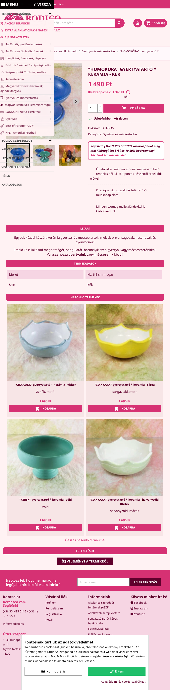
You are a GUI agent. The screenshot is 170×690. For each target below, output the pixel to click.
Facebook (138, 602)
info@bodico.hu (13, 624)
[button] (18, 155)
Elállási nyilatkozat (100, 634)
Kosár (49, 619)
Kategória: (95, 134)
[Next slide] (76, 101)
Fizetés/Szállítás (98, 629)
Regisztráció (53, 614)
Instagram (139, 608)
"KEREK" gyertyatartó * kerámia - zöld (45, 499)
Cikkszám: (94, 128)
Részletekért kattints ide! (107, 155)
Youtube (138, 614)
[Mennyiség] (93, 108)
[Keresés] (85, 22)
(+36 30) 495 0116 (14, 611)
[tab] (41, 136)
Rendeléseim (54, 608)
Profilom (50, 602)
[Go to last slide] (12, 101)
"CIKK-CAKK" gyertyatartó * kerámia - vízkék (45, 384)
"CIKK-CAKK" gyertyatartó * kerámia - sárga (124, 384)
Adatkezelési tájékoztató (104, 613)
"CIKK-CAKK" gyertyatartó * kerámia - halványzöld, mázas (124, 501)
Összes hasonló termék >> (85, 540)
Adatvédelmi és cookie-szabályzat (123, 681)
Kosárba (133, 108)
